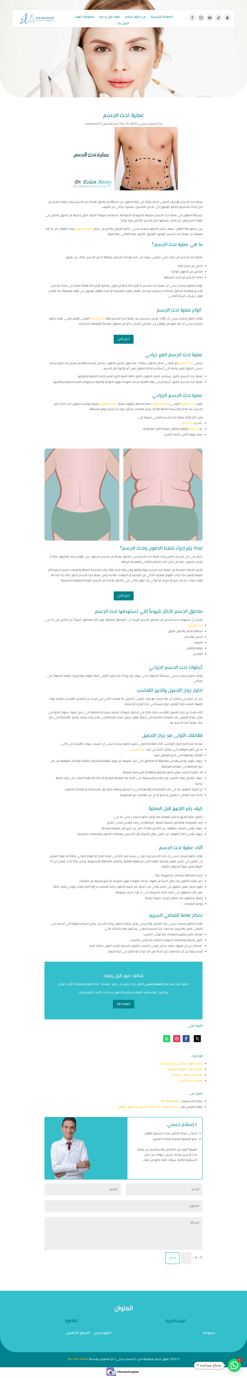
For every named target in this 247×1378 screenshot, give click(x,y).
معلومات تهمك (84, 17)
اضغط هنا (124, 1004)
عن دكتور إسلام (135, 17)
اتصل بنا (123, 24)
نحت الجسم (110, 124)
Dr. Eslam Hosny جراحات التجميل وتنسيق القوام (148, 1107)
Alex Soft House (77, 1359)
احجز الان (124, 339)
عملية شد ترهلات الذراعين (187, 1075)
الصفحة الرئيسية (162, 17)
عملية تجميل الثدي (191, 1080)
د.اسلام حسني (148, 124)
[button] (234, 1365)
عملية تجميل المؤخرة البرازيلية (185, 1069)
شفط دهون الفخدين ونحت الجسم (181, 1063)
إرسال (172, 1257)
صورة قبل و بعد (109, 17)
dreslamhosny (170, 1101)
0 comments (93, 124)
